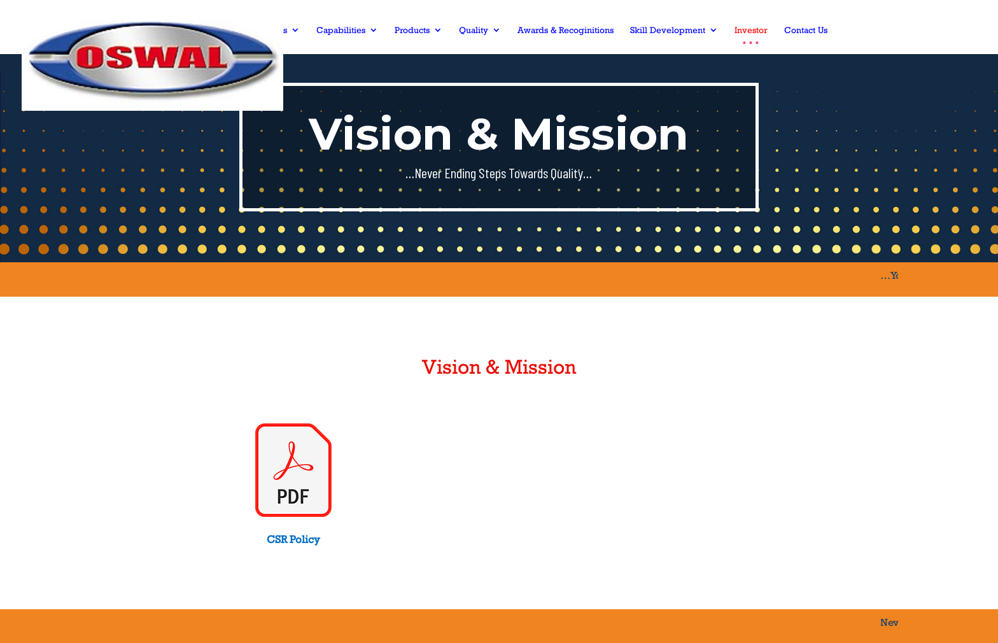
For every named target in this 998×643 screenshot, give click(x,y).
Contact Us (805, 30)
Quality (473, 30)
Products (412, 30)
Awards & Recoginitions (565, 30)
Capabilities (340, 30)
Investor (751, 30)
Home (221, 30)
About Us (268, 30)
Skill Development (667, 30)
